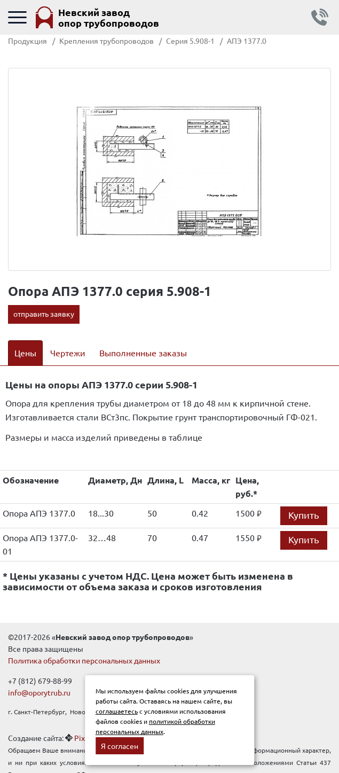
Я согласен (119, 746)
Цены (25, 352)
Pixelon (87, 738)
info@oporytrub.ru (39, 692)
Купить (303, 514)
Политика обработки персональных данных (84, 660)
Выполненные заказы (143, 352)
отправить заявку (43, 313)
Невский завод (108, 17)
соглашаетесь (117, 711)
